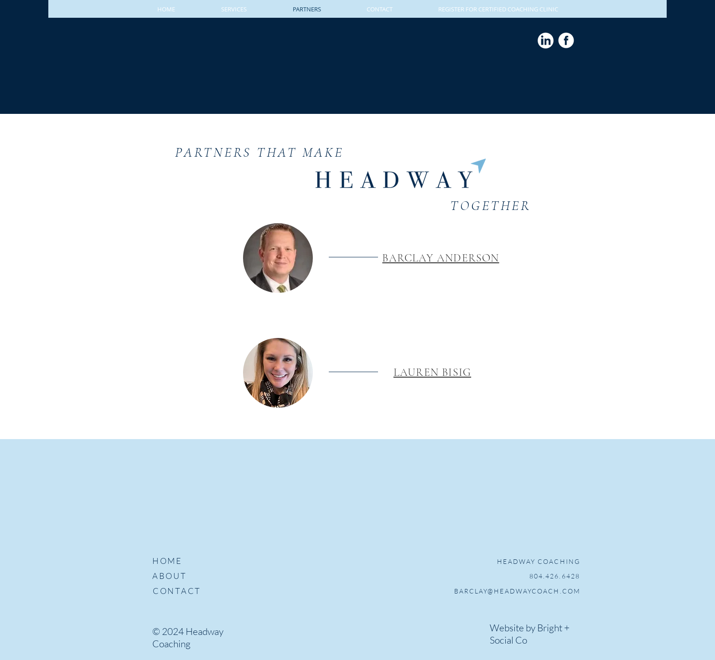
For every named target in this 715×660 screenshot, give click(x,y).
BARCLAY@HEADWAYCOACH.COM (517, 591)
